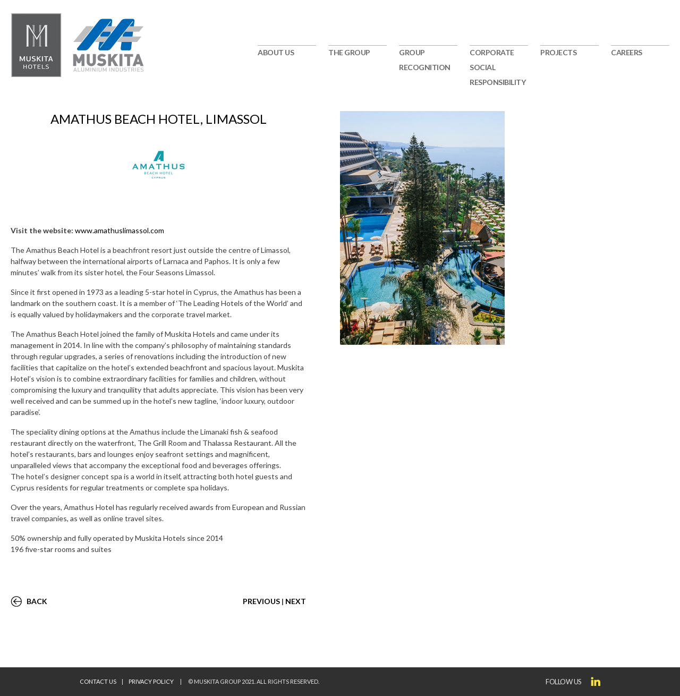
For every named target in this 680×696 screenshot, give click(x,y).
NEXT (295, 601)
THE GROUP (349, 52)
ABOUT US (276, 52)
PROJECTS (558, 52)
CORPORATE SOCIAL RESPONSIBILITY (497, 67)
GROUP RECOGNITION (424, 60)
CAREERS (626, 52)
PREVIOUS (261, 601)
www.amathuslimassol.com (119, 230)
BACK (37, 601)
